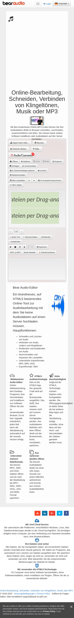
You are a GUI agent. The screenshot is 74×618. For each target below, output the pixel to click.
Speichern (42, 247)
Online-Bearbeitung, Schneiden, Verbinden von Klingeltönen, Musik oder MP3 (36, 590)
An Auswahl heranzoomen (49, 180)
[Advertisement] (36, 53)
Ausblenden (15, 242)
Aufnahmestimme (47, 252)
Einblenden (46, 237)
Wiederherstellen (17, 175)
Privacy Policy (43, 593)
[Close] (71, 607)
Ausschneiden (29, 166)
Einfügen (14, 166)
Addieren (25, 161)
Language (62, 3)
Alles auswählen (17, 180)
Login (47, 4)
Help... (37, 149)
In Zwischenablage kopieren (22, 171)
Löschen (42, 171)
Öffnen (14, 161)
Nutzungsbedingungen (25, 593)
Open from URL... (19, 143)
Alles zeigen (16, 185)
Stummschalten (30, 237)
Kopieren (57, 161)
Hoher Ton (15, 237)
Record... (40, 143)
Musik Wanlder (30, 252)
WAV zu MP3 (15, 252)
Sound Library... (19, 149)
